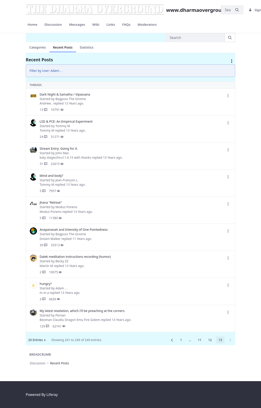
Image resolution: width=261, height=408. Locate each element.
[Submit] (237, 10)
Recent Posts (63, 47)
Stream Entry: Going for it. (59, 148)
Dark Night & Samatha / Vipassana (65, 94)
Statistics (87, 47)
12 (211, 341)
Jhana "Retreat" (51, 202)
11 (201, 341)
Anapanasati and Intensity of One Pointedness (74, 229)
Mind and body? (51, 175)
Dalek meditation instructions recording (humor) (75, 256)
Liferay (52, 394)
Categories (37, 47)
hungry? (46, 284)
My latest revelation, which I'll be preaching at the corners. (82, 311)
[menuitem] (32, 24)
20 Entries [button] (38, 341)
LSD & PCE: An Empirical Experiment (66, 121)
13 (221, 341)
